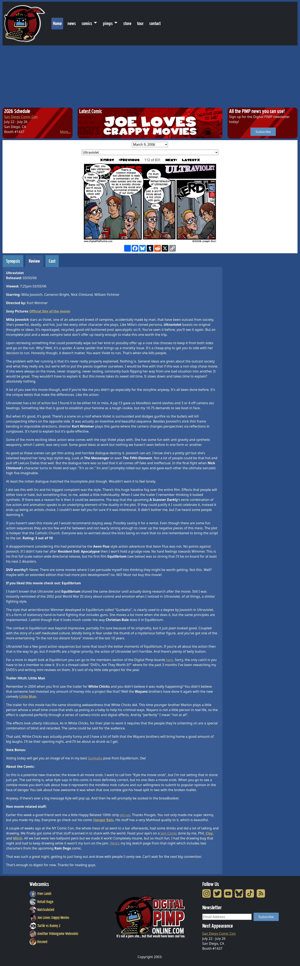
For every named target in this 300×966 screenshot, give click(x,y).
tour (140, 23)
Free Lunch (40, 893)
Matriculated (42, 909)
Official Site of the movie (49, 311)
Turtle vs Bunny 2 (45, 925)
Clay (209, 833)
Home (58, 22)
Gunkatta (95, 758)
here (169, 659)
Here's (115, 843)
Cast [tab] (52, 261)
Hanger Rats (103, 820)
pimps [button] (108, 23)
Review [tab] (34, 261)
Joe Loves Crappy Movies (49, 917)
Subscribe (263, 131)
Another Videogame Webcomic (54, 933)
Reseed (38, 942)
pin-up (125, 815)
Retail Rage (41, 902)
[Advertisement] (150, 77)
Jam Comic (169, 833)
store (127, 23)
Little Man (27, 696)
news (72, 23)
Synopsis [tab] (13, 261)
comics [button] (87, 23)
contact (155, 23)
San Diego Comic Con (21, 116)
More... (65, 131)
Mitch (17, 838)
